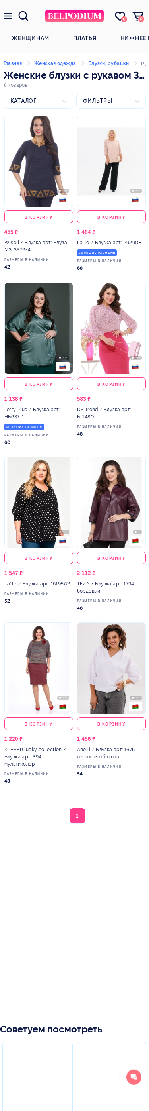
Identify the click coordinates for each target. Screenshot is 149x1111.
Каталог (23, 101)
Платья (85, 38)
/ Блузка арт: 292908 (109, 242)
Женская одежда (55, 63)
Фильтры (97, 101)
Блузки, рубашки (108, 63)
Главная (13, 63)
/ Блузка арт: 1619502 (37, 584)
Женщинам (30, 38)
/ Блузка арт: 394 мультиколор (35, 757)
